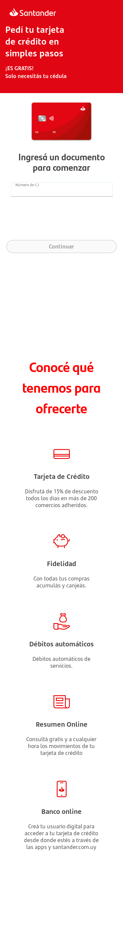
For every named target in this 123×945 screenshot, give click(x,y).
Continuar (61, 246)
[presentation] (62, 220)
